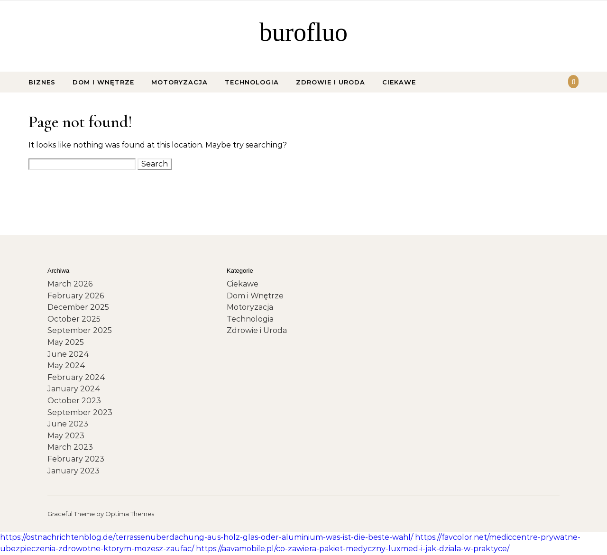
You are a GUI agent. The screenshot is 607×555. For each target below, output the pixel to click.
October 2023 (74, 400)
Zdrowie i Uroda (330, 82)
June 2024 (68, 354)
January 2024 (74, 388)
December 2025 (78, 307)
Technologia (252, 82)
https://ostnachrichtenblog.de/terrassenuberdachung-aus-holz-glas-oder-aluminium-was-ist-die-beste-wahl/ (206, 537)
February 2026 (75, 295)
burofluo (303, 32)
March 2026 (69, 283)
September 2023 (79, 412)
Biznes (41, 82)
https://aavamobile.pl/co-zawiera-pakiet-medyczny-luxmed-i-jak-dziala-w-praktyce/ (352, 548)
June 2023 (67, 423)
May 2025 (65, 342)
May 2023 (65, 435)
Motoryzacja (179, 82)
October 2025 (74, 319)
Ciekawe (399, 82)
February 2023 (75, 458)
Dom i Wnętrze (103, 82)
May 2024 (66, 365)
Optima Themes (129, 514)
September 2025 (79, 330)
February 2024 (76, 377)
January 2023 (73, 470)
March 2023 (70, 447)
